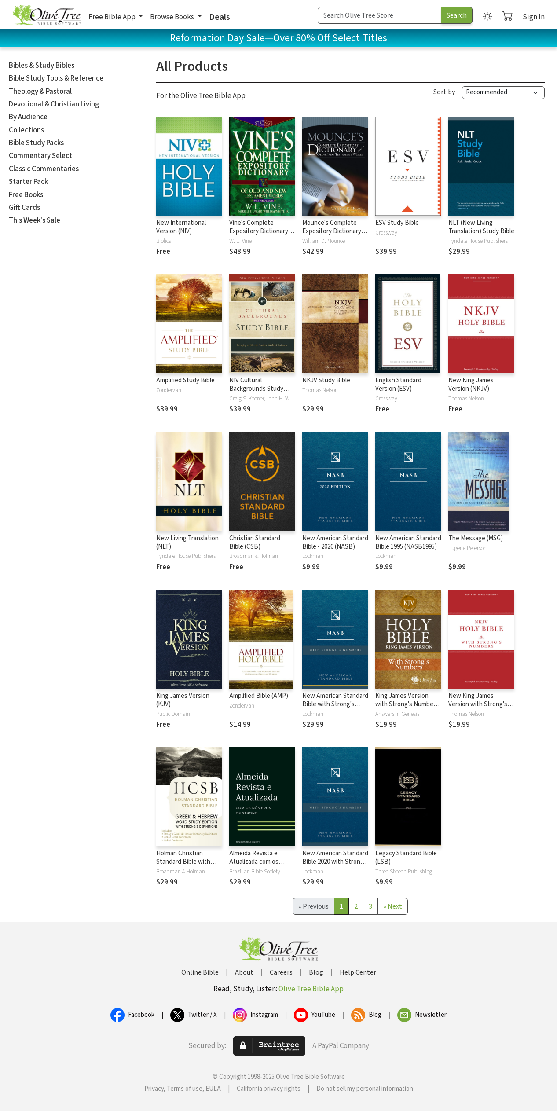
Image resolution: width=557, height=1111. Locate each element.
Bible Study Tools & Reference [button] (56, 78)
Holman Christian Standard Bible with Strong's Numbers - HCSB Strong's (183, 866)
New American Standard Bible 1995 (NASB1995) (408, 542)
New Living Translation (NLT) (187, 542)
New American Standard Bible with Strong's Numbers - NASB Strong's (335, 708)
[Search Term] (380, 15)
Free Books (26, 195)
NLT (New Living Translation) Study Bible (481, 227)
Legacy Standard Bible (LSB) (406, 857)
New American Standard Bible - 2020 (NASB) (335, 542)
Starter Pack (28, 181)
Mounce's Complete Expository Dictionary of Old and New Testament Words (335, 235)
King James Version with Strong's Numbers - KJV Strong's (407, 704)
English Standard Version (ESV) (398, 384)
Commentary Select (40, 155)
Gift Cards (24, 207)
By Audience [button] (28, 117)
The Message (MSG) (475, 538)
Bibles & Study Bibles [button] (41, 65)
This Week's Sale (34, 220)
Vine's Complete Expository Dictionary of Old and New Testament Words (262, 235)
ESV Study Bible (397, 222)
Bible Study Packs (36, 143)
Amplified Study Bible (185, 380)
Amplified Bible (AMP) (258, 695)
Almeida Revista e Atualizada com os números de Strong (255, 862)
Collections (26, 130)
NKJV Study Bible (326, 380)
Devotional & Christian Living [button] (54, 104)
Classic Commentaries (44, 169)
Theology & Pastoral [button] (40, 91)
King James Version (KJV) (182, 700)
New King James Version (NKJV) (471, 384)
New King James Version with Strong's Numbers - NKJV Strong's (477, 708)
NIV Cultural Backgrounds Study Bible (256, 389)
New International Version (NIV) (181, 227)
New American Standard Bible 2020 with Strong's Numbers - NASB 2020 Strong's (335, 866)
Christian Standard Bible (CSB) (254, 542)
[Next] (392, 906)
